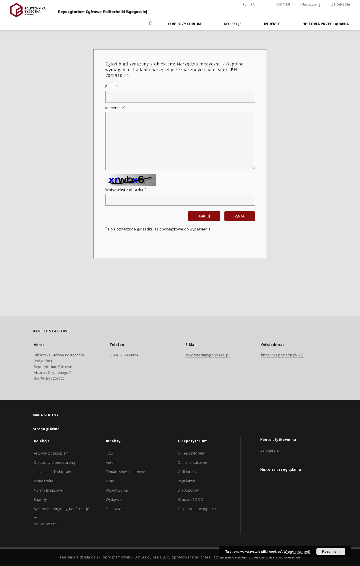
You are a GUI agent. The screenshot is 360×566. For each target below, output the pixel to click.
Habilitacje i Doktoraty (52, 471)
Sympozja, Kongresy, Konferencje (61, 508)
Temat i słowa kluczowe (125, 471)
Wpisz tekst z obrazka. (125, 189)
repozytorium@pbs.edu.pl (207, 355)
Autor (110, 462)
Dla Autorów (188, 490)
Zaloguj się (340, 4)
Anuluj (204, 216)
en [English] (253, 4)
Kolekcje (232, 23)
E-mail (111, 86)
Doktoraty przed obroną (54, 462)
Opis (110, 481)
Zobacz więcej (46, 523)
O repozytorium (185, 23)
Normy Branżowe (48, 490)
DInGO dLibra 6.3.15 (152, 557)
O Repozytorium (191, 453)
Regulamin (186, 481)
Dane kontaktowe (192, 462)
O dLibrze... (187, 471)
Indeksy (272, 23)
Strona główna (46, 428)
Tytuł (110, 453)
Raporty (40, 499)
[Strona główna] (150, 23)
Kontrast (283, 4)
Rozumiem (331, 551)
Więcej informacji (297, 551)
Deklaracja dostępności (197, 508)
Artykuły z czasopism (51, 453)
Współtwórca (117, 490)
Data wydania (117, 508)
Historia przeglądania (325, 23)
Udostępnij (310, 4)
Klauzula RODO (190, 499)
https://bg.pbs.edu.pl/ (282, 355)
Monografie (43, 481)
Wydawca (114, 499)
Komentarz (115, 107)
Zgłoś (240, 216)
